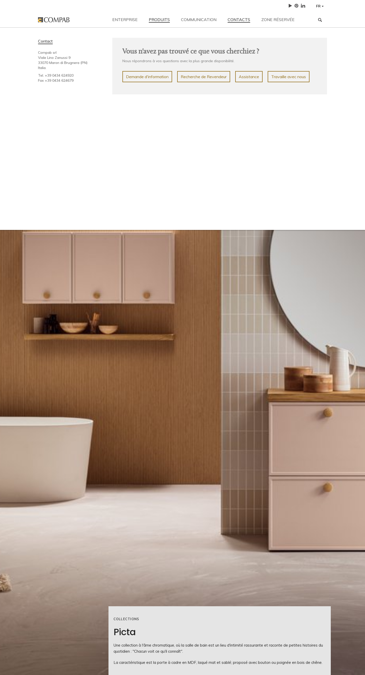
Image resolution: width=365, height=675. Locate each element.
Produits (159, 19)
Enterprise (125, 19)
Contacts (239, 19)
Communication (198, 19)
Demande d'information (147, 76)
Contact (45, 41)
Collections (126, 619)
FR (320, 6)
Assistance (249, 76)
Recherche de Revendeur (204, 76)
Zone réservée (278, 19)
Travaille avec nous (288, 76)
